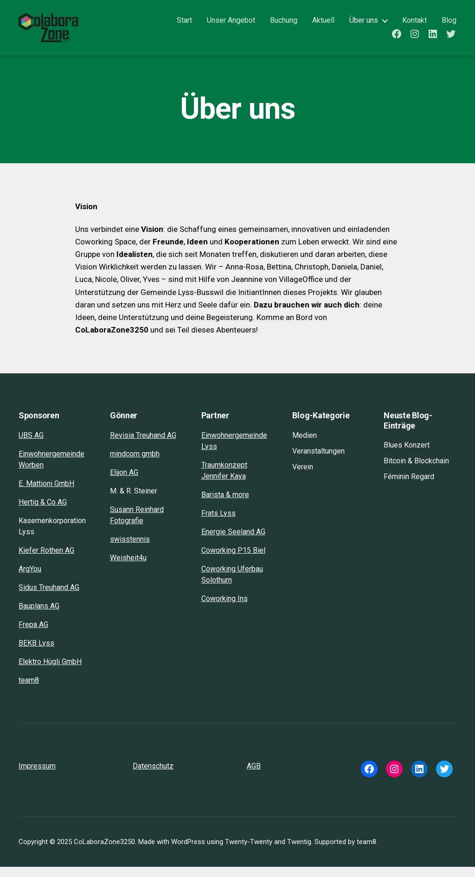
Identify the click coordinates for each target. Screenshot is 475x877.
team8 (29, 690)
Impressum (37, 776)
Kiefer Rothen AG (46, 560)
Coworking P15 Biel (233, 560)
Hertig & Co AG (43, 512)
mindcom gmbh (135, 464)
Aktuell (323, 25)
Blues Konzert (407, 455)
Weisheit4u (128, 567)
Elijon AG (124, 482)
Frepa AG (33, 634)
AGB (254, 776)
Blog (449, 25)
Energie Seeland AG (233, 542)
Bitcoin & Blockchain (416, 471)
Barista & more (225, 504)
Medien (304, 445)
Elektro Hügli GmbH (50, 671)
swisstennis (130, 549)
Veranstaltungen (318, 461)
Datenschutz (153, 776)
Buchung (283, 25)
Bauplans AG (39, 616)
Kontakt (414, 25)
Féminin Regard (409, 486)
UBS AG (31, 445)
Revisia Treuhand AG (143, 445)
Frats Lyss (218, 523)
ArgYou (30, 579)
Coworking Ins (224, 608)
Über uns (363, 25)
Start (184, 25)
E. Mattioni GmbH (46, 493)
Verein (302, 477)
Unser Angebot (231, 25)
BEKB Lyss (36, 653)
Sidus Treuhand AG (49, 597)
